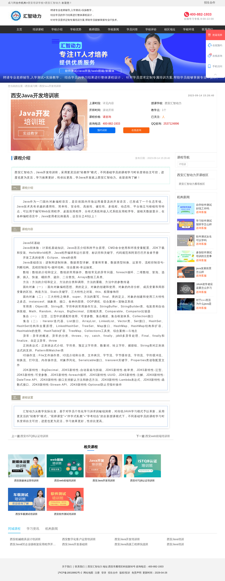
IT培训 (182, 164)
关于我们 (67, 566)
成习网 (12, 2)
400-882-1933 (201, 14)
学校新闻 (113, 29)
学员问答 (132, 29)
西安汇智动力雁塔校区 (192, 183)
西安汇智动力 (53, 2)
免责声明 (136, 572)
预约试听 (102, 130)
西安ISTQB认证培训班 (34, 436)
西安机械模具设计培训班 (25, 539)
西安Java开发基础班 (75, 544)
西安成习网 (31, 86)
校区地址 (169, 29)
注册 (97, 572)
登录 (103, 572)
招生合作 (209, 2)
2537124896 (171, 123)
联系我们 (207, 29)
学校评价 (151, 29)
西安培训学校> (36, 2)
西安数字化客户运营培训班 (79, 539)
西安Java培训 (175, 539)
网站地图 (88, 572)
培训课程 (38, 29)
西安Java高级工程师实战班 (131, 544)
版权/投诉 (124, 572)
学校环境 (188, 29)
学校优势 (75, 29)
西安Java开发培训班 (50, 86)
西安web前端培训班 (157, 436)
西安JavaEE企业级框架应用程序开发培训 (35, 544)
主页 (19, 29)
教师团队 (94, 29)
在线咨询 (136, 130)
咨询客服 (201, 212)
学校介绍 (57, 29)
